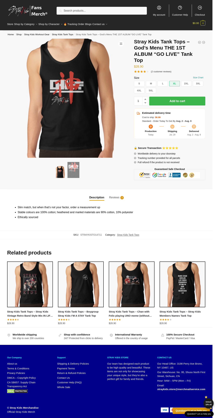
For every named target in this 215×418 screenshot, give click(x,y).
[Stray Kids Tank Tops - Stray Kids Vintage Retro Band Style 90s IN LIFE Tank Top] (199, 40)
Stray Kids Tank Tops (62, 32)
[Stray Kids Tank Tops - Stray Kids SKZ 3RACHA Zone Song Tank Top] (203, 40)
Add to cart (177, 99)
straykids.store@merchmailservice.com (181, 387)
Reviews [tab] (114, 195)
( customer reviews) (161, 69)
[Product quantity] (138, 99)
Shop (19, 32)
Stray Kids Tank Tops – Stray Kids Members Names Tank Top (180, 311)
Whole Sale (63, 385)
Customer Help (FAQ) (69, 380)
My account (159, 10)
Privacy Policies (16, 371)
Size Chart (198, 75)
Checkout (200, 10)
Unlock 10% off (208, 403)
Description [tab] (96, 195)
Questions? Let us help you (191, 410)
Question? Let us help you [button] (199, 414)
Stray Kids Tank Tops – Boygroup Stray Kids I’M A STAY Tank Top (78, 311)
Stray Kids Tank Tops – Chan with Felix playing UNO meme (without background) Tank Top (129, 312)
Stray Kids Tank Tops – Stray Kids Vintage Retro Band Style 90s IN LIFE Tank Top (29, 312)
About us (12, 361)
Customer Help (180, 10)
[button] (121, 41)
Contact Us (63, 375)
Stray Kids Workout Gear (36, 32)
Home (11, 32)
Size (136, 75)
